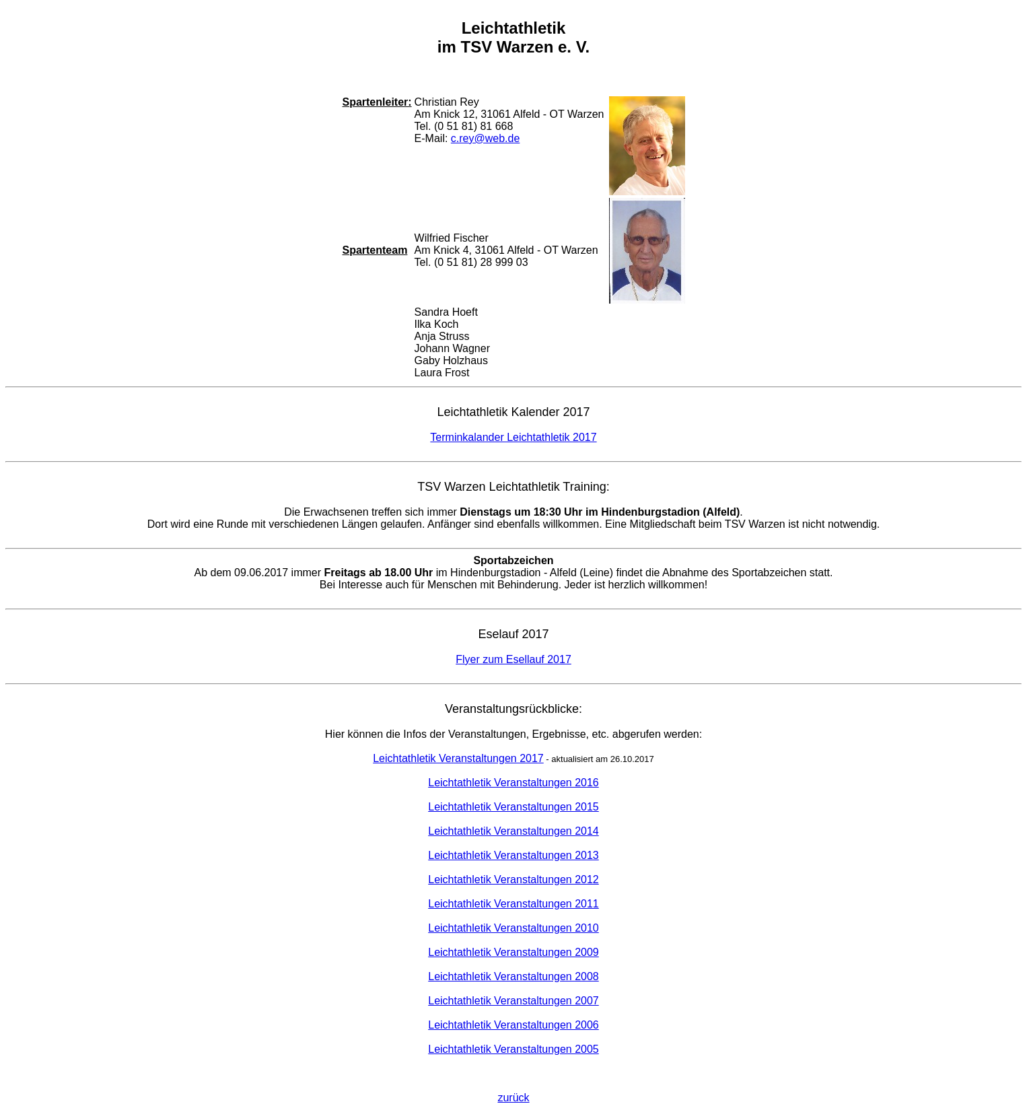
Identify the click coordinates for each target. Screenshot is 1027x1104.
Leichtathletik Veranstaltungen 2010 (513, 928)
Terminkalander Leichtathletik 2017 (513, 437)
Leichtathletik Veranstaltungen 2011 (513, 903)
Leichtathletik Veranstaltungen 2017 (458, 758)
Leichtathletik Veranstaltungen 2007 (513, 1000)
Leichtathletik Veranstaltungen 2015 (513, 807)
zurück (513, 1097)
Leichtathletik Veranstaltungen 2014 (513, 831)
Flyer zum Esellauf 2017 (513, 659)
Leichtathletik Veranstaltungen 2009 (513, 952)
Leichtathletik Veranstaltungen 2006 (513, 1025)
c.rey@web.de (485, 138)
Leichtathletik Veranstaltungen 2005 (513, 1049)
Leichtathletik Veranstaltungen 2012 (513, 879)
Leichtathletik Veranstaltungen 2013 (513, 855)
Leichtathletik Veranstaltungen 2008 (513, 976)
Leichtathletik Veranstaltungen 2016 (513, 782)
